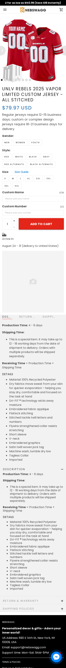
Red (6, 156)
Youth (35, 142)
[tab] (2, 80)
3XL (48, 178)
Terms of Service (14, 640)
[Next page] (63, 51)
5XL (17, 185)
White (19, 156)
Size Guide (22, 172)
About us (8, 661)
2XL (38, 178)
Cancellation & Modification (21, 635)
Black (33, 156)
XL (28, 178)
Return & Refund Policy (17, 624)
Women (20, 142)
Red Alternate (14, 164)
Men (7, 142)
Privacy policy (11, 646)
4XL (6, 185)
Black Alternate (41, 164)
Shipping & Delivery (15, 630)
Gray (46, 156)
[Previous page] (3, 51)
